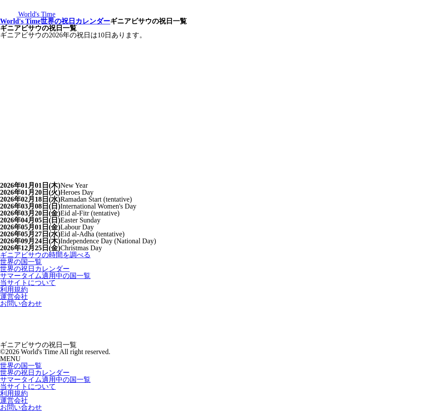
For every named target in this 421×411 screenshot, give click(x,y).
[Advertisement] (210, 104)
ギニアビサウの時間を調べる (45, 255)
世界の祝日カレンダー (75, 21)
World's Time (20, 21)
